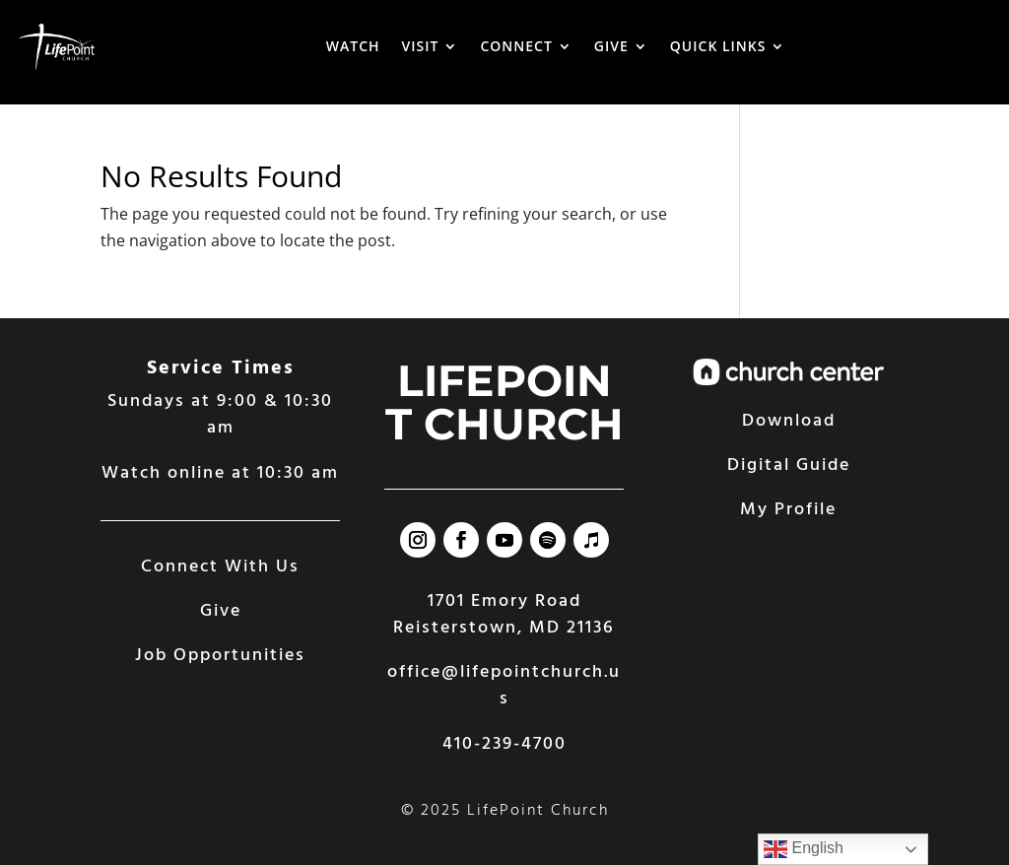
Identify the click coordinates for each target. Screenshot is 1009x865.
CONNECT (516, 45)
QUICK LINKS (718, 45)
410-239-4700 (504, 744)
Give (220, 611)
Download (789, 421)
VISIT (420, 45)
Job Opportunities (220, 655)
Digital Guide (788, 465)
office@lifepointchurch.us (504, 685)
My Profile (788, 510)
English (803, 849)
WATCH (353, 45)
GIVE (611, 45)
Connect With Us (220, 567)
